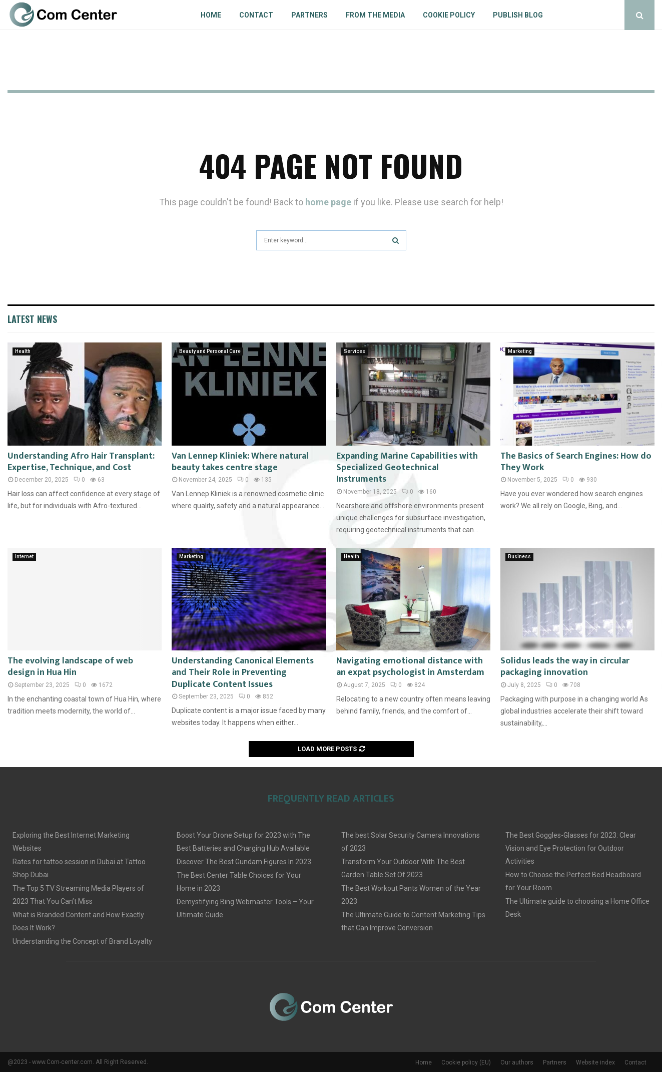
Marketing (520, 351)
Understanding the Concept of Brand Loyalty (82, 941)
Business (519, 556)
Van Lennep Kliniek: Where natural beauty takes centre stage (240, 462)
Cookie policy (449, 15)
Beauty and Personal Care (210, 351)
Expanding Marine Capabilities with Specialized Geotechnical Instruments (407, 468)
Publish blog (518, 15)
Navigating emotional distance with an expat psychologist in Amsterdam (410, 666)
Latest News (32, 318)
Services (354, 351)
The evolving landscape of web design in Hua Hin (70, 666)
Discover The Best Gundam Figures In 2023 (244, 862)
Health (23, 351)
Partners (309, 15)
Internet (24, 556)
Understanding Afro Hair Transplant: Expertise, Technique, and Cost (81, 462)
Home (211, 15)
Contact (256, 15)
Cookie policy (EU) (466, 1062)
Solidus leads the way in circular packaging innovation (564, 666)
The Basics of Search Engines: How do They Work (575, 462)
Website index (595, 1062)
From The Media (375, 15)
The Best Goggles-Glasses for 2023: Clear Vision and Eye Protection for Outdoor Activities (570, 848)
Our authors (516, 1062)
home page (328, 202)
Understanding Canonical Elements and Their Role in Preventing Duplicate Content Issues (243, 672)
